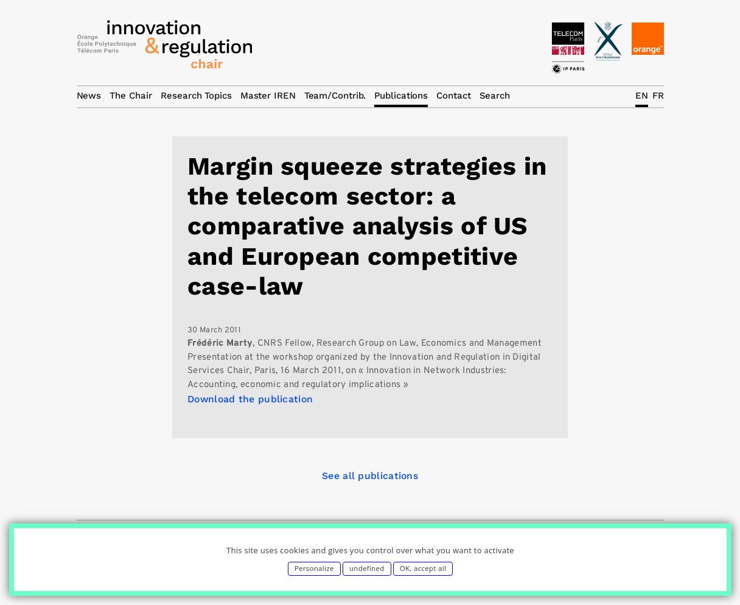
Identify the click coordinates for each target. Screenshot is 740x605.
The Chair (131, 95)
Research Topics (196, 95)
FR (658, 95)
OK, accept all (423, 568)
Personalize (314, 568)
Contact (453, 95)
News (89, 95)
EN (641, 95)
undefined (367, 568)
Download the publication (250, 399)
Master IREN (268, 95)
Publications (401, 95)
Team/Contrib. (335, 95)
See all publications (370, 475)
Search (495, 95)
